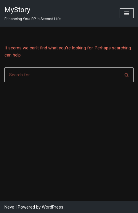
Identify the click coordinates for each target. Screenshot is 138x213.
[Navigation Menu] (127, 13)
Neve (9, 207)
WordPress (52, 207)
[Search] (62, 74)
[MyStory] (32, 13)
